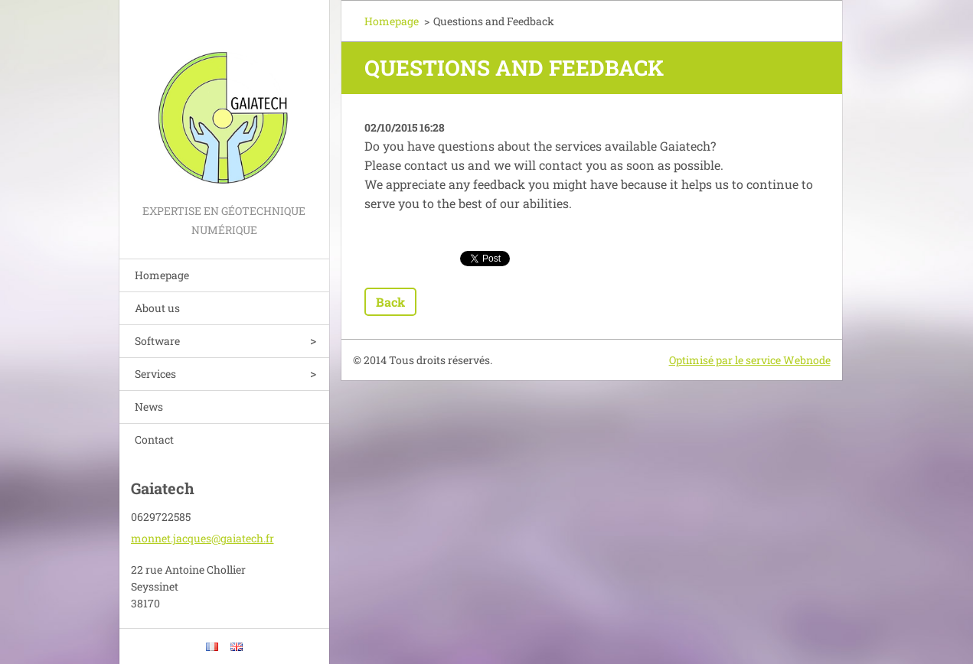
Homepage (162, 275)
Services (155, 373)
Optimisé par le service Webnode (750, 360)
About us (157, 308)
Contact (154, 439)
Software (157, 341)
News (149, 406)
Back (390, 302)
